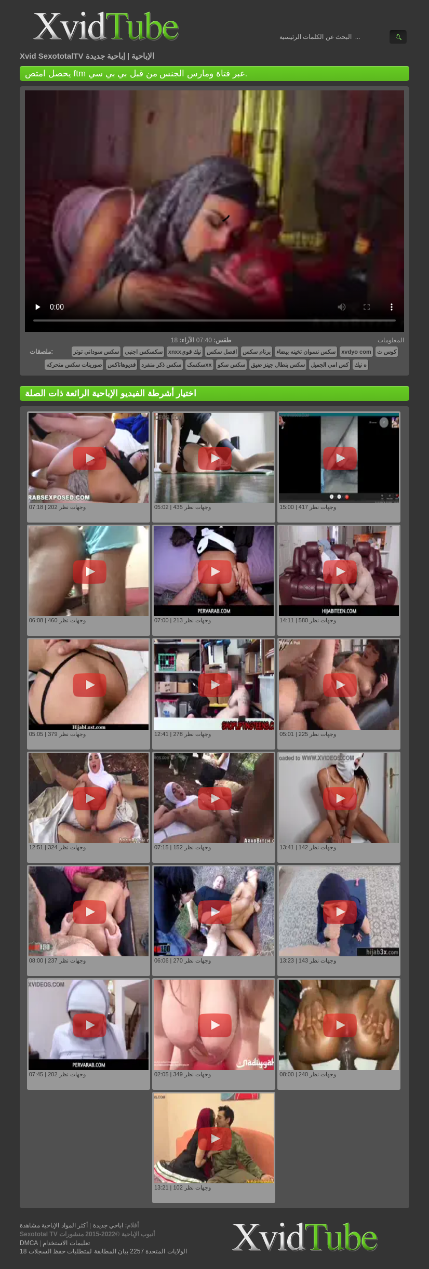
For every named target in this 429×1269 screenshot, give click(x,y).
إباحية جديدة (105, 55)
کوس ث (386, 352)
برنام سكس (257, 352)
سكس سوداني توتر (96, 352)
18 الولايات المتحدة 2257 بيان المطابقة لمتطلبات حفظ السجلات (103, 1251)
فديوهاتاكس (122, 365)
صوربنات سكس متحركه (74, 365)
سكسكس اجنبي (144, 352)
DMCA (29, 1243)
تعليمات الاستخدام (66, 1243)
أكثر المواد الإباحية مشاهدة (54, 1225)
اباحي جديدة (108, 1225)
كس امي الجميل (329, 365)
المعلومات (391, 340)
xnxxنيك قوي (184, 352)
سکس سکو (231, 365)
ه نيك (360, 365)
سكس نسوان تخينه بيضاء (306, 352)
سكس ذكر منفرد (161, 365)
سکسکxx (199, 365)
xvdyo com (356, 352)
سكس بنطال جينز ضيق (278, 365)
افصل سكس (222, 352)
